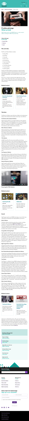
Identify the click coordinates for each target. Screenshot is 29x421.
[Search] (26, 372)
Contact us (16, 325)
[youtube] (8, 407)
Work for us (17, 386)
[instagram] (6, 407)
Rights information (4, 414)
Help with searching (4, 384)
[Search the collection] (21, 6)
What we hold (3, 382)
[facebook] (2, 407)
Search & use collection (8, 9)
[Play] (2, 184)
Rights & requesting (4, 386)
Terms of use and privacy (5, 412)
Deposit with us (17, 382)
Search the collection (4, 380)
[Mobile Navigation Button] (25, 6)
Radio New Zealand (16, 223)
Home (2, 9)
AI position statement (4, 418)
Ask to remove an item (5, 416)
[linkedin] (4, 407)
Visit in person (17, 384)
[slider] (10, 184)
